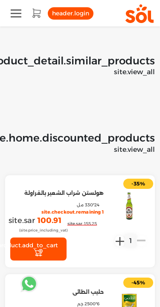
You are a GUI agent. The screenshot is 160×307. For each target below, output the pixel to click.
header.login (70, 13)
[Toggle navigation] (16, 13)
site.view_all (134, 72)
